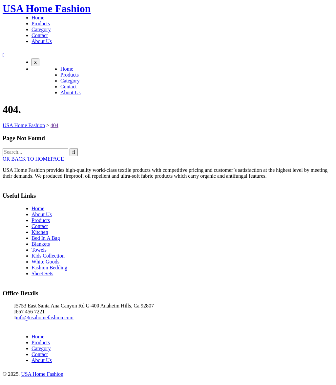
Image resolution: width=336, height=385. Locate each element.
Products (41, 23)
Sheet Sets (42, 273)
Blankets (41, 244)
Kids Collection (48, 256)
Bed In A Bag (46, 238)
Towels (39, 250)
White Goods (45, 261)
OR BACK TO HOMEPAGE (33, 159)
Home (38, 17)
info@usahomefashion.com (45, 317)
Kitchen (40, 232)
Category (41, 29)
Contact (40, 35)
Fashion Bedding (49, 267)
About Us (42, 41)
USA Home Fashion (47, 8)
